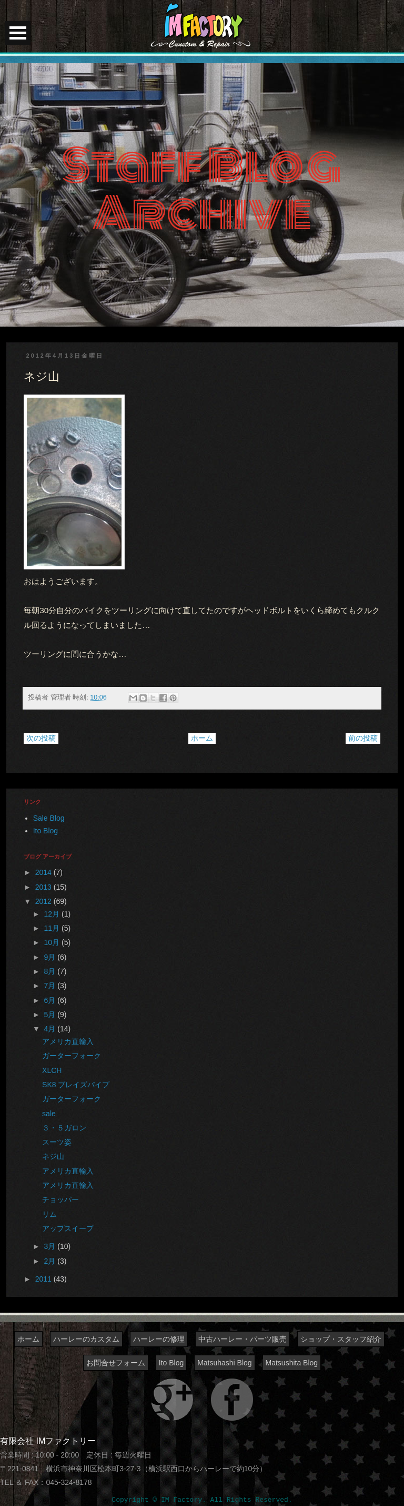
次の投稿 (41, 738)
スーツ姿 (57, 1142)
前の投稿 (363, 738)
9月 (51, 957)
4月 (51, 1029)
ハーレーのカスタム (86, 1339)
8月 (51, 971)
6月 (51, 1000)
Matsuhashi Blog (224, 1363)
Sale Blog (49, 818)
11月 (53, 928)
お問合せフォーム (115, 1363)
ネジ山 (53, 1156)
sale (49, 1113)
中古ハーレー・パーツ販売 (242, 1339)
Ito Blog (45, 830)
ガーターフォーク (71, 1055)
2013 (44, 887)
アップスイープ (68, 1228)
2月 (51, 1261)
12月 (53, 914)
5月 (51, 1014)
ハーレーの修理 (159, 1339)
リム (49, 1214)
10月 (53, 942)
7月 (51, 985)
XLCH (52, 1070)
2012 (44, 901)
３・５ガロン (64, 1128)
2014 (44, 872)
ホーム (202, 738)
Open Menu (18, 33)
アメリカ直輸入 (68, 1041)
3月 (51, 1246)
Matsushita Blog (292, 1363)
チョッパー (60, 1199)
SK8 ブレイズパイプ (75, 1084)
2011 (44, 1279)
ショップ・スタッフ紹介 (340, 1339)
